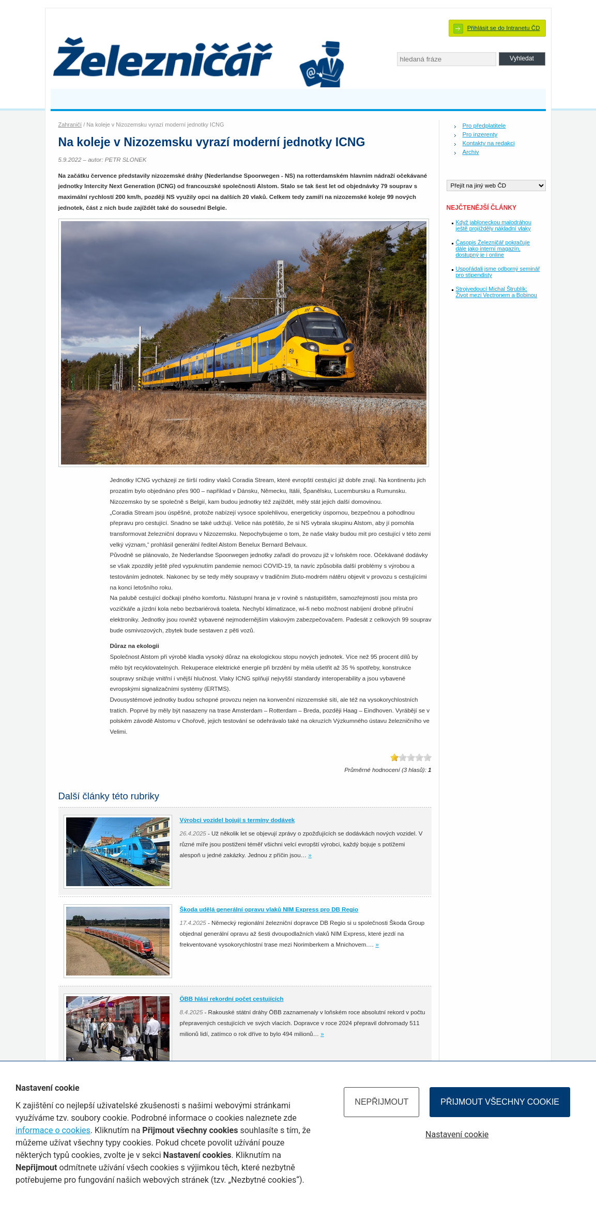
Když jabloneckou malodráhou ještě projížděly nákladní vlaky (494, 225)
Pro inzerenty (480, 134)
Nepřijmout (381, 1101)
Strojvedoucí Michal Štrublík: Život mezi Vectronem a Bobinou (496, 292)
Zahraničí (70, 124)
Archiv (471, 152)
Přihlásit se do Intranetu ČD (503, 28)
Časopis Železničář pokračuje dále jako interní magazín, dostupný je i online (493, 248)
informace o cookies (53, 1130)
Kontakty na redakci (489, 143)
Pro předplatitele (484, 125)
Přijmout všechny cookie (499, 1101)
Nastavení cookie (456, 1134)
